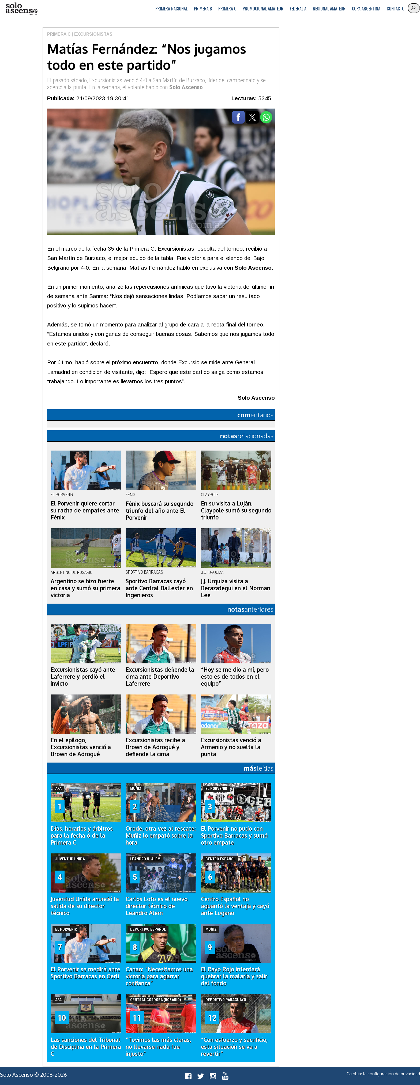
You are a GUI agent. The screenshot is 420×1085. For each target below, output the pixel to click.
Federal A (298, 8)
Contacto (395, 8)
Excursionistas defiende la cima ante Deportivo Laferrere (160, 676)
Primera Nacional (171, 8)
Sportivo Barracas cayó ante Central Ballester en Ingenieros (159, 588)
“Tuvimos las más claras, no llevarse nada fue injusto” (158, 1046)
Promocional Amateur (263, 8)
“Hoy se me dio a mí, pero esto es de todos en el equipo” (235, 676)
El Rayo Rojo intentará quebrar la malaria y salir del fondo (234, 976)
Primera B (203, 8)
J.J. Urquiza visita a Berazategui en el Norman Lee (235, 588)
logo (21, 9)
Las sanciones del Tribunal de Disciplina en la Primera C (86, 1046)
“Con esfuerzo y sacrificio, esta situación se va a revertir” (234, 1046)
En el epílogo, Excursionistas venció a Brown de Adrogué (81, 747)
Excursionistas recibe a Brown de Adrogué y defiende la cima (155, 747)
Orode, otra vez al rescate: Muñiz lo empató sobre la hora (161, 835)
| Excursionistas (91, 34)
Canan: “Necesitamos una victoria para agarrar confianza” (159, 976)
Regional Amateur (329, 8)
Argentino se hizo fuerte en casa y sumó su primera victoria (85, 588)
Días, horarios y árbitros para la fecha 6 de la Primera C (82, 835)
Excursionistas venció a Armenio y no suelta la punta (231, 747)
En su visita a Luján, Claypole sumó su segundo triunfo (236, 510)
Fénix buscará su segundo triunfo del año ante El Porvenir (159, 510)
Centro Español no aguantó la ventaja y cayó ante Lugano (235, 906)
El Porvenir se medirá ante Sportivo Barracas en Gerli (85, 973)
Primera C (227, 8)
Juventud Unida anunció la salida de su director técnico (85, 906)
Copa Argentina (366, 8)
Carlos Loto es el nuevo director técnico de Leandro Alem (157, 906)
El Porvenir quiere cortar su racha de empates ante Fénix (85, 510)
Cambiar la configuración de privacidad (383, 1073)
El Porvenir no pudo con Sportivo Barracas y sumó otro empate (234, 835)
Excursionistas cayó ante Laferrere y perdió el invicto (83, 676)
